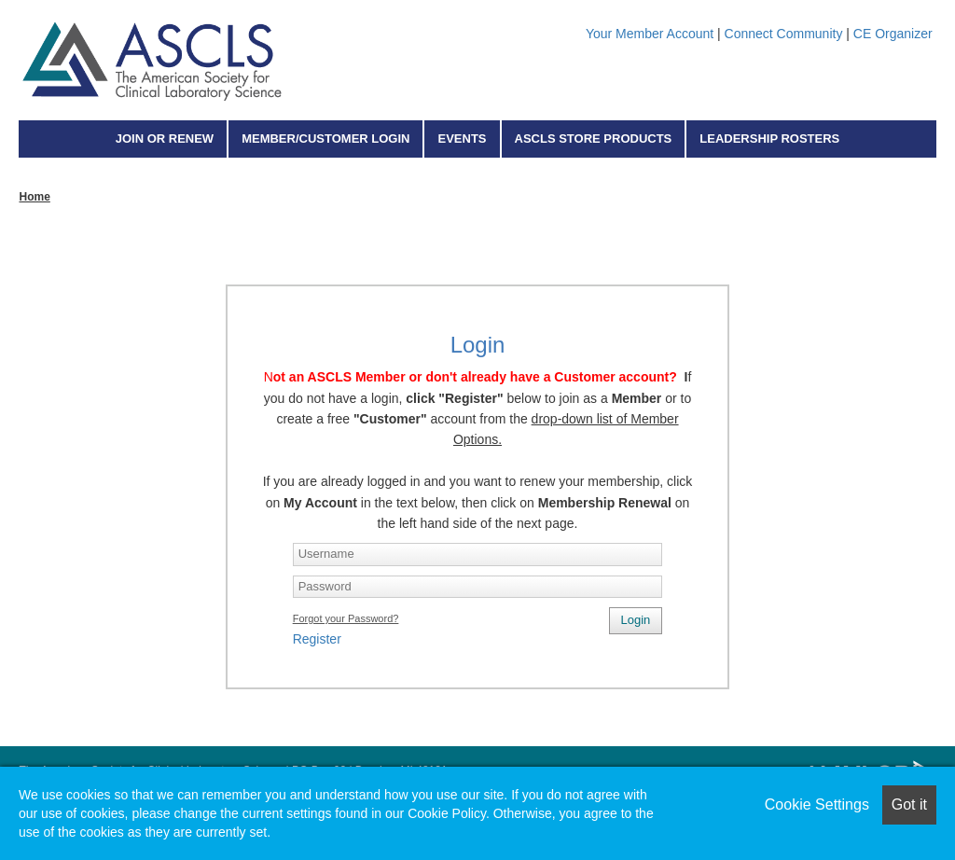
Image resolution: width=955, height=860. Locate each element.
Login (636, 620)
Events (461, 139)
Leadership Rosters (769, 139)
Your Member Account (649, 33)
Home (34, 196)
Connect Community (784, 33)
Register (317, 638)
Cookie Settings (817, 804)
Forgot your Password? (346, 618)
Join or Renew (165, 139)
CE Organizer (893, 33)
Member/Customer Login (325, 139)
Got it (909, 804)
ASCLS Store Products (593, 139)
